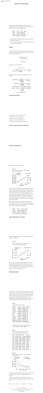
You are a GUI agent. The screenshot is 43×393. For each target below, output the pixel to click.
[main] (21, 4)
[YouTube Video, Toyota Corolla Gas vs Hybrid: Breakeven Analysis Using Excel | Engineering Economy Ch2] (21, 155)
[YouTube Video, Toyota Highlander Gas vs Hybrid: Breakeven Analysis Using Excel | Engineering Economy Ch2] (21, 227)
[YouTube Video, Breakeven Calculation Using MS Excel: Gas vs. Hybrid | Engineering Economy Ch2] (21, 135)
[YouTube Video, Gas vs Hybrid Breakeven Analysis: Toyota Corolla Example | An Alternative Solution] (21, 105)
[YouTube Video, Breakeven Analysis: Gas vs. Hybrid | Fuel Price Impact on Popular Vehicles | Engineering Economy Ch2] (21, 282)
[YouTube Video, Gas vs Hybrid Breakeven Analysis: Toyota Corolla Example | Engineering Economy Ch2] (21, 15)
